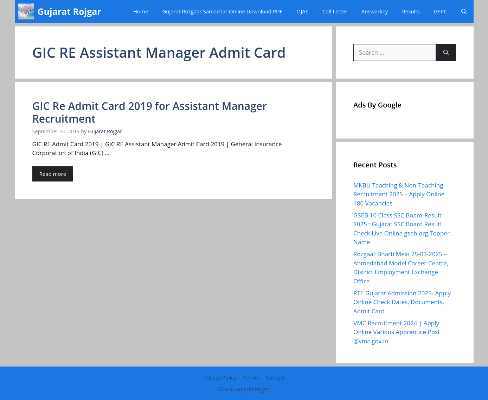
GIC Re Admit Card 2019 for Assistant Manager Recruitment (149, 112)
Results (411, 11)
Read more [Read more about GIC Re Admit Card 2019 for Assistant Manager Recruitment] (52, 173)
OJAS (302, 11)
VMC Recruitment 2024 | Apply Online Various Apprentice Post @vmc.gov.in (396, 332)
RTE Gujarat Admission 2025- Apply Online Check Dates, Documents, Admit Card (402, 302)
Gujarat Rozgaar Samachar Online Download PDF (222, 11)
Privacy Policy (219, 377)
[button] (464, 11)
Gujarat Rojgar (69, 11)
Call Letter (334, 11)
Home (140, 11)
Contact (275, 377)
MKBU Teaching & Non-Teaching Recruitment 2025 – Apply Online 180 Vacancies (398, 194)
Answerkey (374, 11)
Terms (251, 377)
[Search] (446, 52)
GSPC (440, 11)
